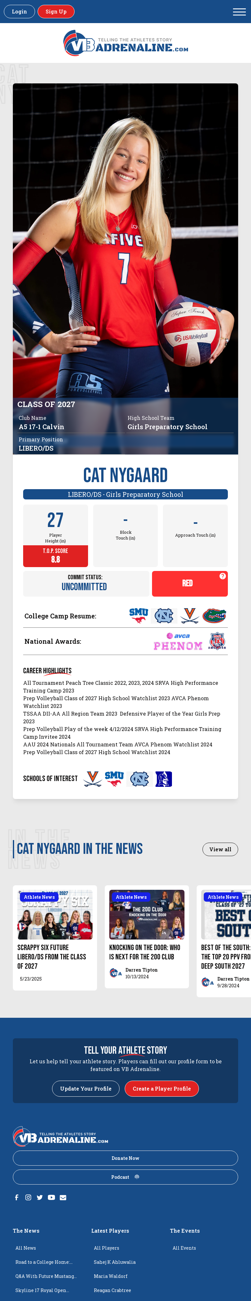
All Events (184, 1248)
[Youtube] (51, 1197)
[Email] (63, 1197)
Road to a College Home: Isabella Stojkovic (42, 1264)
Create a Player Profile (162, 1088)
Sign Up (56, 11)
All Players (106, 1248)
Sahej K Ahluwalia (115, 1262)
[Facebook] (17, 1197)
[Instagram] (28, 1197)
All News (25, 1248)
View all (220, 849)
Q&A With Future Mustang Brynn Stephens (44, 1278)
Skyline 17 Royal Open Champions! (40, 1292)
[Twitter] (40, 1197)
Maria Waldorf (111, 1276)
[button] (239, 11)
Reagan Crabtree (112, 1290)
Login (19, 11)
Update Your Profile (86, 1088)
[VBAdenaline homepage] (125, 43)
